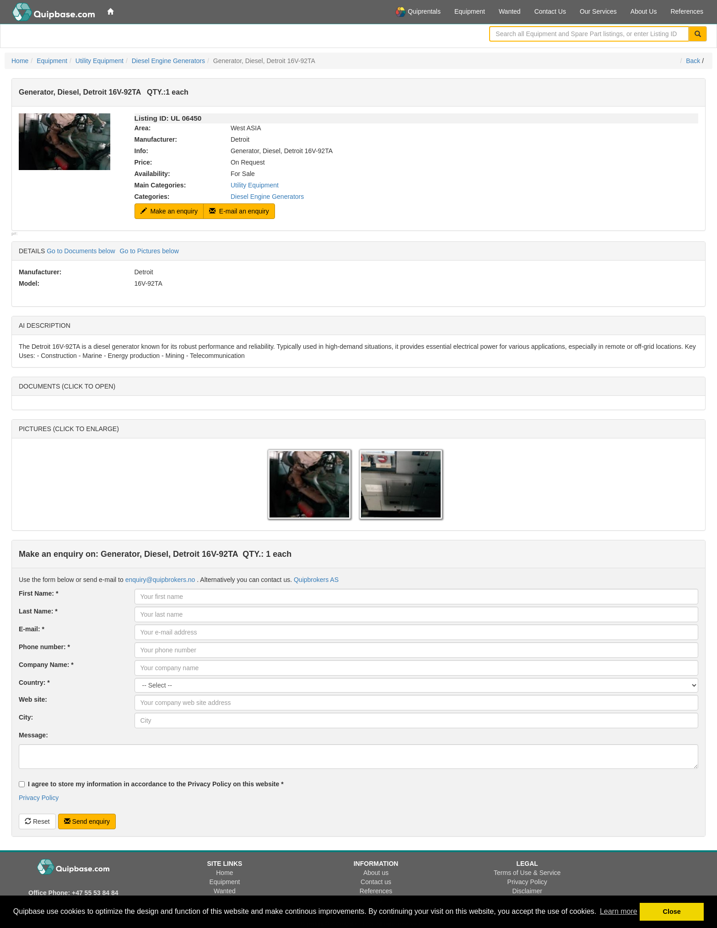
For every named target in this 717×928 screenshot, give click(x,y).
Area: (143, 128)
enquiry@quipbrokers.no (160, 579)
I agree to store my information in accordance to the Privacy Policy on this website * (151, 784)
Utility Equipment (99, 60)
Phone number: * (44, 647)
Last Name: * (38, 611)
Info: (141, 151)
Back (693, 60)
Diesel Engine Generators (168, 60)
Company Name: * (46, 664)
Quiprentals (418, 12)
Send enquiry (87, 821)
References (686, 11)
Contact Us (550, 11)
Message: (33, 735)
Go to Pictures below (149, 251)
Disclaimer (527, 891)
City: (26, 717)
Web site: (33, 699)
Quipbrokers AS (316, 579)
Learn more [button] (618, 911)
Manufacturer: (156, 139)
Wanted (510, 11)
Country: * (34, 682)
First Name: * (38, 593)
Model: (29, 283)
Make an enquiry (169, 211)
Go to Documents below (81, 251)
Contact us (376, 881)
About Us (644, 11)
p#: (14, 233)
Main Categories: (160, 185)
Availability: (152, 173)
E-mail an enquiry (239, 211)
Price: (143, 162)
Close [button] (672, 911)
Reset (37, 821)
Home (19, 60)
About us (375, 872)
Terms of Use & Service (527, 872)
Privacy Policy (39, 797)
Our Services (598, 11)
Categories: (152, 196)
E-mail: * (31, 629)
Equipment (469, 11)
